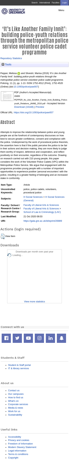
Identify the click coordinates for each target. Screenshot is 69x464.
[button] (3, 236)
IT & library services (18, 368)
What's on (13, 401)
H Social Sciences (33, 197)
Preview (40, 107)
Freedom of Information (20, 443)
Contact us (14, 390)
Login (64, 3)
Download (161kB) (24, 107)
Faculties (55, 3)
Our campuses (16, 394)
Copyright (13, 457)
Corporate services (18, 404)
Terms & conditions (18, 454)
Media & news (15, 407)
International (44, 3)
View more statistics (34, 301)
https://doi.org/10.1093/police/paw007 (33, 112)
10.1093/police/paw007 (26, 86)
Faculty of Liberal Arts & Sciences (41, 205)
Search (34, 3)
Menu (61, 10)
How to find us (15, 397)
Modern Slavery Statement (22, 447)
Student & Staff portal (19, 365)
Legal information (17, 450)
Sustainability (15, 414)
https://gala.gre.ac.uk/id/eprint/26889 (43, 220)
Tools (6, 64)
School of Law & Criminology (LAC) (42, 212)
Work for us (14, 411)
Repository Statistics (11, 58)
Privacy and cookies (18, 440)
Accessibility (14, 436)
